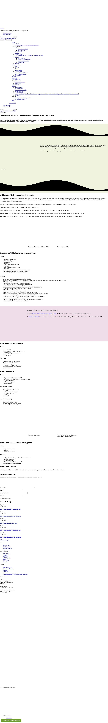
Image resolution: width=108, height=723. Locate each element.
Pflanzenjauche (18, 70)
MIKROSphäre (15, 76)
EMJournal (14, 78)
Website (2, 497)
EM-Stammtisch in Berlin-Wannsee (10, 518)
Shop (13, 100)
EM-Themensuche (16, 79)
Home (13, 42)
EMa (16, 66)
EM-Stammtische (19, 88)
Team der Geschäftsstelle (20, 90)
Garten (16, 47)
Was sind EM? (15, 43)
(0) (5, 39)
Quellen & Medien (16, 80)
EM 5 (16, 68)
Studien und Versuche (20, 82)
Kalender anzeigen (4, 541)
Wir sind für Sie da (7, 569)
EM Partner (17, 95)
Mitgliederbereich (7, 33)
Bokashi (16, 57)
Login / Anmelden (4, 38)
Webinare (5, 557)
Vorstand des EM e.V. (20, 91)
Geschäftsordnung (19, 92)
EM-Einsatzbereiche (16, 46)
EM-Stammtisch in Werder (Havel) (10, 511)
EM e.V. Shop (6, 555)
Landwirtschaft (18, 51)
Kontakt (5, 572)
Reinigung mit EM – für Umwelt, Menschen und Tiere (30, 55)
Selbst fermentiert (16, 65)
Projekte (14, 96)
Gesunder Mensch (19, 54)
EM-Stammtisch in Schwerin (8, 525)
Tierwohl (17, 63)
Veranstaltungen (15, 84)
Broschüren (5, 558)
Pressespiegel (18, 83)
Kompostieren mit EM (23, 49)
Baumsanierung (21, 50)
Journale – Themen (7, 550)
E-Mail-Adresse (4, 494)
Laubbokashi (21, 62)
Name (2, 492)
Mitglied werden (7, 34)
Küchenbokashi (21, 58)
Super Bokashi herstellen (23, 61)
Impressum (8, 718)
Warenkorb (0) (12, 38)
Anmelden (5, 563)
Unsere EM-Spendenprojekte (11, 720)
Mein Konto (6, 562)
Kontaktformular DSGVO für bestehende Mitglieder (15, 576)
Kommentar (3, 489)
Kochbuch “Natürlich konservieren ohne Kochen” (44, 313)
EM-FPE (17, 67)
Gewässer (17, 53)
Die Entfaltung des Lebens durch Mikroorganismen (27, 45)
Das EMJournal (6, 548)
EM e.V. (2, 28)
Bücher (4, 561)
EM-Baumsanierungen (20, 99)
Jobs (4, 574)
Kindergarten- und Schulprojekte (22, 98)
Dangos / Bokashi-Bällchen (24, 59)
